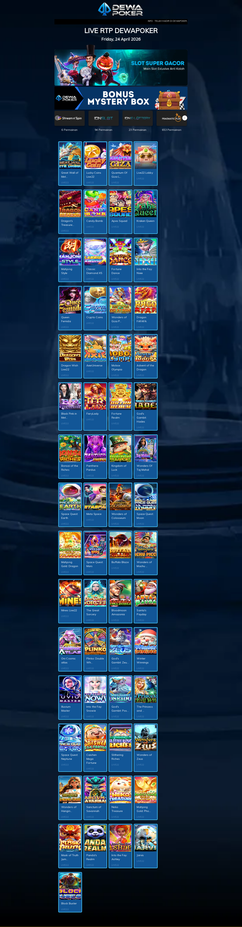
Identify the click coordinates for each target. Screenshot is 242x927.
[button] (185, 118)
